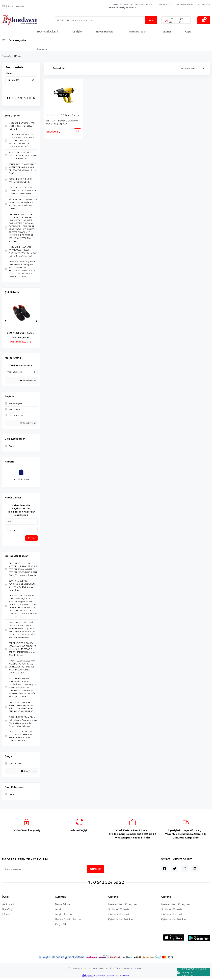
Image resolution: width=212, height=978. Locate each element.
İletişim (59, 909)
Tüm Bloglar (28, 771)
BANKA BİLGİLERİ (47, 31)
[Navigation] (17, 40)
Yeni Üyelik (8, 904)
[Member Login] (166, 20)
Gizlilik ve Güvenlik (118, 909)
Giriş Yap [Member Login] (171, 20)
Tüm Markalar (28, 380)
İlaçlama (42, 49)
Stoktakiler (59, 68)
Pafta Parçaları (138, 31)
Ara (151, 20)
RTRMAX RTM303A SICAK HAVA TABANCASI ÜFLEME (62, 122)
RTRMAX (17, 56)
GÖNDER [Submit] (95, 868)
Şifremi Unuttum (12, 914)
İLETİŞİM (77, 31)
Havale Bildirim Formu (68, 919)
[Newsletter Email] (53, 869)
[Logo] (20, 20)
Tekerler (166, 31)
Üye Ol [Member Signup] (181, 20)
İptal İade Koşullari (118, 914)
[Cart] (203, 20)
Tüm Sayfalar (28, 423)
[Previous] (5, 320)
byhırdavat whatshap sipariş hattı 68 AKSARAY (191, 972)
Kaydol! (31, 538)
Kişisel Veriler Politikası (120, 919)
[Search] (106, 20)
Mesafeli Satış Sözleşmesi (122, 904)
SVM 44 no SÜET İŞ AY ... (21, 332)
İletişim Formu (63, 914)
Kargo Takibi (165, 4)
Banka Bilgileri (63, 904)
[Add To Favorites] (77, 131)
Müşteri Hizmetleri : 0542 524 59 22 (193, 4)
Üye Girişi (7, 909)
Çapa (188, 31)
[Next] (37, 320)
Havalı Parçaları (105, 31)
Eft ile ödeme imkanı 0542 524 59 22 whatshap (131, 6)
